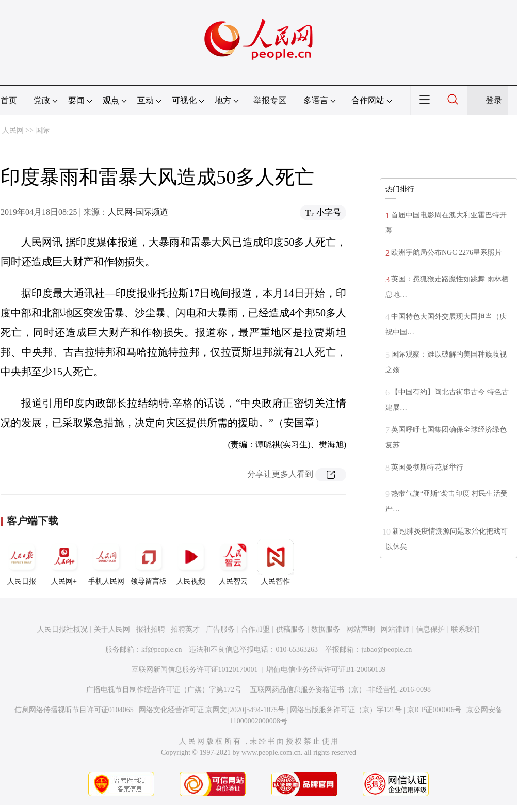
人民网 (13, 130)
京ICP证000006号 (434, 710)
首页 (9, 100)
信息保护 (430, 629)
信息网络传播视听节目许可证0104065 (74, 710)
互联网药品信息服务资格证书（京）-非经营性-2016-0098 (340, 690)
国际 (42, 130)
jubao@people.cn (386, 649)
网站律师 (395, 629)
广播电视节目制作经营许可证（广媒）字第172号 (163, 690)
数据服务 (325, 629)
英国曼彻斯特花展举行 (427, 467)
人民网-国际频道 (138, 211)
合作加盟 (255, 629)
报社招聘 (150, 629)
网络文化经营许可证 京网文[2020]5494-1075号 (212, 710)
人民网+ (64, 562)
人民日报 (22, 562)
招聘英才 (185, 629)
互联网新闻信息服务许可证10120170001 (195, 669)
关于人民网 (112, 629)
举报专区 (269, 100)
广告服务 (220, 629)
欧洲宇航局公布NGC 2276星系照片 (446, 252)
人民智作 (275, 562)
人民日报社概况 (62, 629)
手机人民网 (106, 562)
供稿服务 (290, 629)
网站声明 (360, 629)
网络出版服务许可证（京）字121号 (346, 710)
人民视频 (191, 562)
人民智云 (233, 562)
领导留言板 (149, 562)
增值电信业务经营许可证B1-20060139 (325, 669)
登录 (494, 100)
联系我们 (465, 629)
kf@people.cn (161, 649)
